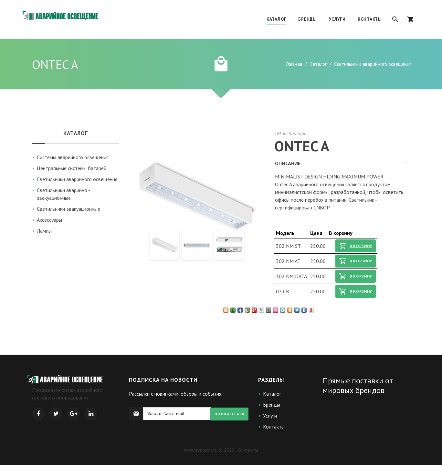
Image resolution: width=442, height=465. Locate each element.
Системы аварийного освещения (73, 157)
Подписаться (229, 413)
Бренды (271, 404)
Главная (294, 64)
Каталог (318, 64)
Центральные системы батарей (71, 168)
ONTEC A (301, 145)
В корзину (355, 246)
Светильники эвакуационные (68, 209)
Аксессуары (49, 220)
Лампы (44, 230)
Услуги (270, 415)
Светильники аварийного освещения (77, 179)
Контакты (274, 426)
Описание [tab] (342, 165)
